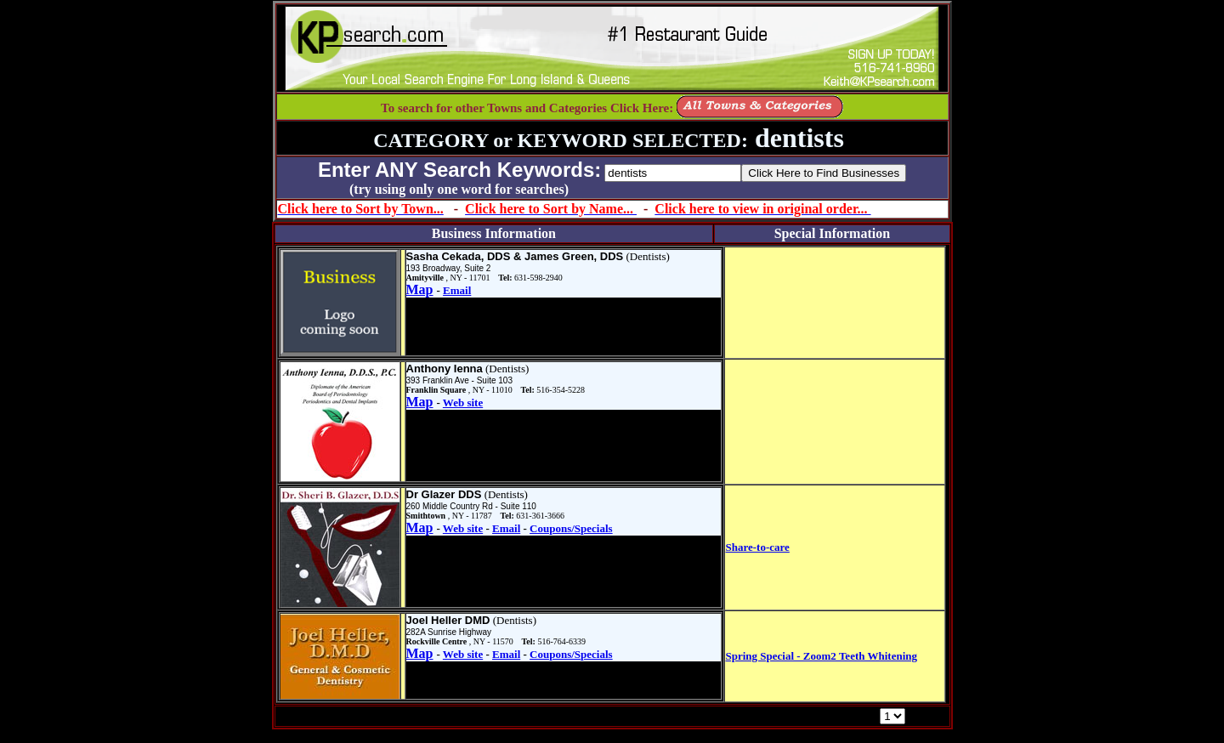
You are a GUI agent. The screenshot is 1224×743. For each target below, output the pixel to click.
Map (420, 289)
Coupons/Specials (571, 528)
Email (457, 290)
